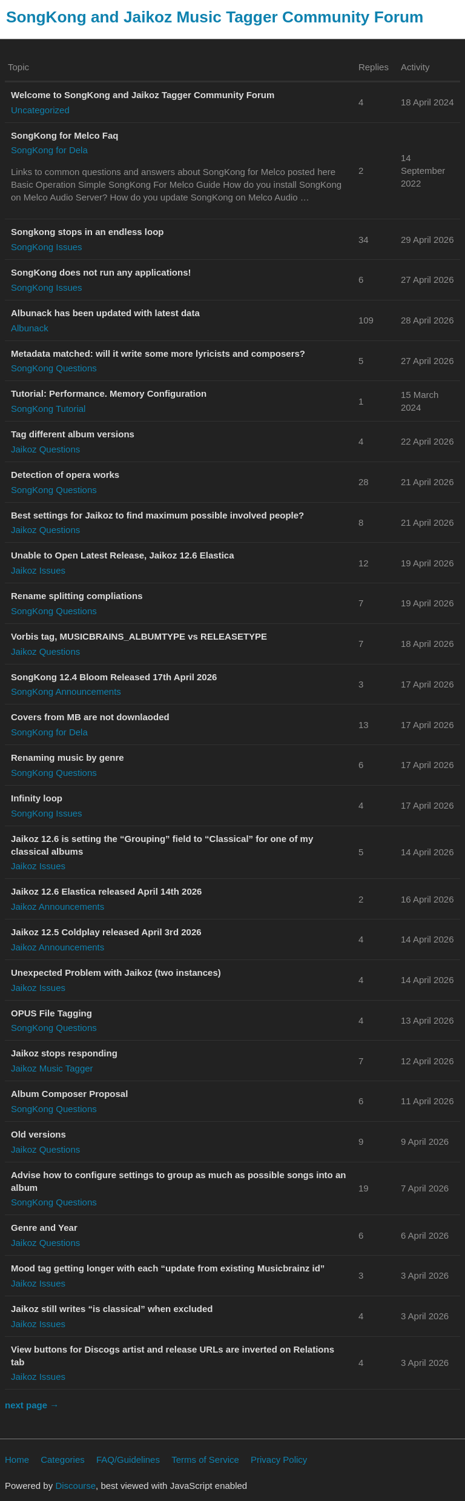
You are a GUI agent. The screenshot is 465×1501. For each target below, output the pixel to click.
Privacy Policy (279, 1459)
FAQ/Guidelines (128, 1459)
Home (17, 1459)
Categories (63, 1459)
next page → (32, 1405)
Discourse (75, 1485)
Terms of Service (205, 1459)
